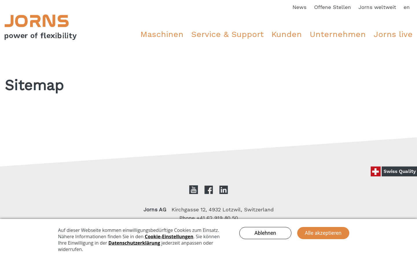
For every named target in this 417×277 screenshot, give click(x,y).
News (299, 7)
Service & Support (227, 34)
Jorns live (393, 34)
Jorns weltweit (377, 7)
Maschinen (161, 34)
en (407, 7)
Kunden (286, 34)
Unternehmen (338, 34)
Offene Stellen (332, 7)
